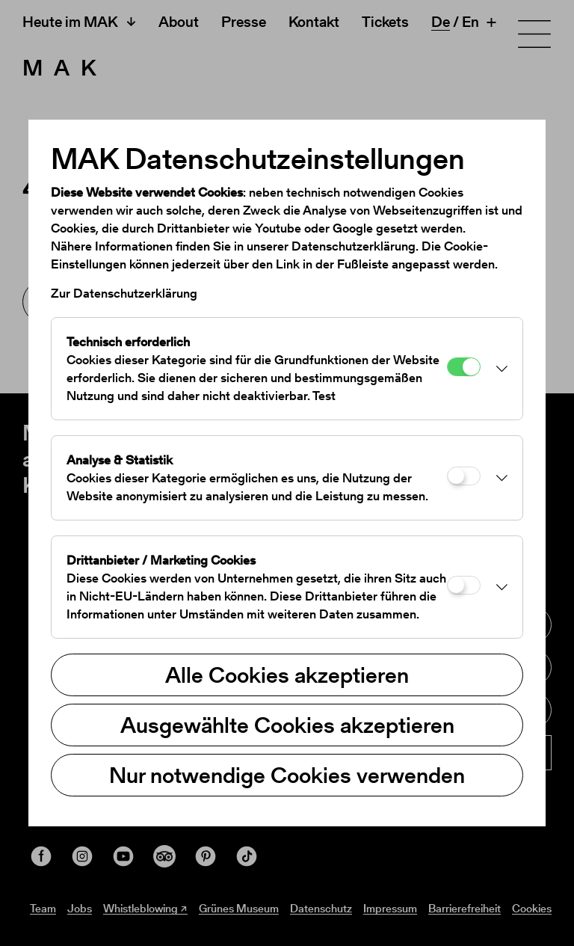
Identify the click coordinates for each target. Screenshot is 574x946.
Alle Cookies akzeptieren (287, 674)
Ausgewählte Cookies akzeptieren (287, 724)
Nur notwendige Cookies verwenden (287, 774)
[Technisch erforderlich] (464, 366)
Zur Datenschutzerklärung (124, 293)
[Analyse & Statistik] (464, 476)
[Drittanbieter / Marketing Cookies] (464, 585)
